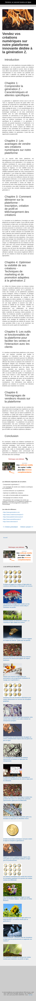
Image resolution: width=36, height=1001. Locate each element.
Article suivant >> (26, 527)
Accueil (5, 537)
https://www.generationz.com (11, 512)
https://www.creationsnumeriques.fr (13, 514)
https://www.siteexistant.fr (10, 521)
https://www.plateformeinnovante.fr (13, 517)
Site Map (30, 994)
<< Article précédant (10, 527)
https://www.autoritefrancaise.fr (12, 519)
